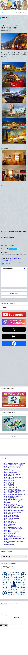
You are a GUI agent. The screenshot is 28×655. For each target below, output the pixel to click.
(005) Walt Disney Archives (12, 474)
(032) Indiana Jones (10, 522)
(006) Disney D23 (9, 475)
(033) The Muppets (9, 524)
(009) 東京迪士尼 (9, 480)
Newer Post (14, 290)
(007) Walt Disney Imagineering (13, 477)
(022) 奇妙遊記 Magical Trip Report (14, 506)
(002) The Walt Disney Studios (13, 466)
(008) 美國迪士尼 (9, 479)
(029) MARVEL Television (11, 518)
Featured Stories (9, 544)
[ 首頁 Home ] (4, 614)
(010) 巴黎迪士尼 (9, 482)
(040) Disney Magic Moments (12, 536)
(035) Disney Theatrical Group (13, 527)
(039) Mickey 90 (9, 535)
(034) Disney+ (8, 525)
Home (14, 297)
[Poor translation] (5, 625)
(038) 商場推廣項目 (10, 533)
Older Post (14, 293)
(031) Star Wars (8, 521)
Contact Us (16, 617)
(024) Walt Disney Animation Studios (14, 510)
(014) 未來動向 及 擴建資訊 (12, 489)
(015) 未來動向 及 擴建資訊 (12, 492)
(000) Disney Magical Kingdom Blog (14, 463)
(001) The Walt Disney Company (13, 465)
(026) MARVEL (8, 513)
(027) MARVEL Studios (11, 515)
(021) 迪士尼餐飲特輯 (10, 504)
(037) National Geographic (12, 532)
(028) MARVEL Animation (11, 516)
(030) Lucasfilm (8, 519)
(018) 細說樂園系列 (10, 498)
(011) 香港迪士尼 (9, 484)
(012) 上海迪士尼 (9, 485)
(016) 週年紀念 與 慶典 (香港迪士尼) (14, 494)
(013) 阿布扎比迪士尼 (10, 487)
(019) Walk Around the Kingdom (13, 499)
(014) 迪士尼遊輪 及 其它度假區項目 (14, 491)
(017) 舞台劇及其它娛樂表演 (12, 496)
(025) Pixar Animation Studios (12, 512)
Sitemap (15, 614)
